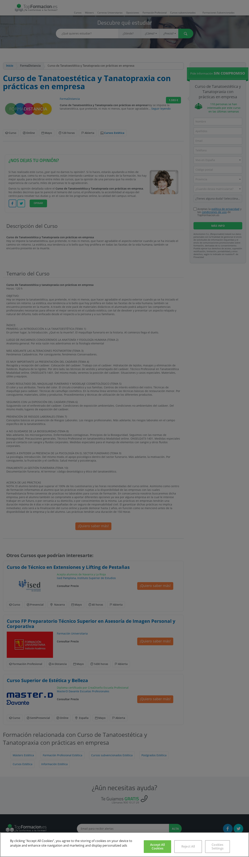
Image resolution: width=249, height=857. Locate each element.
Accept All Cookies (157, 846)
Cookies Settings (218, 846)
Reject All (188, 846)
